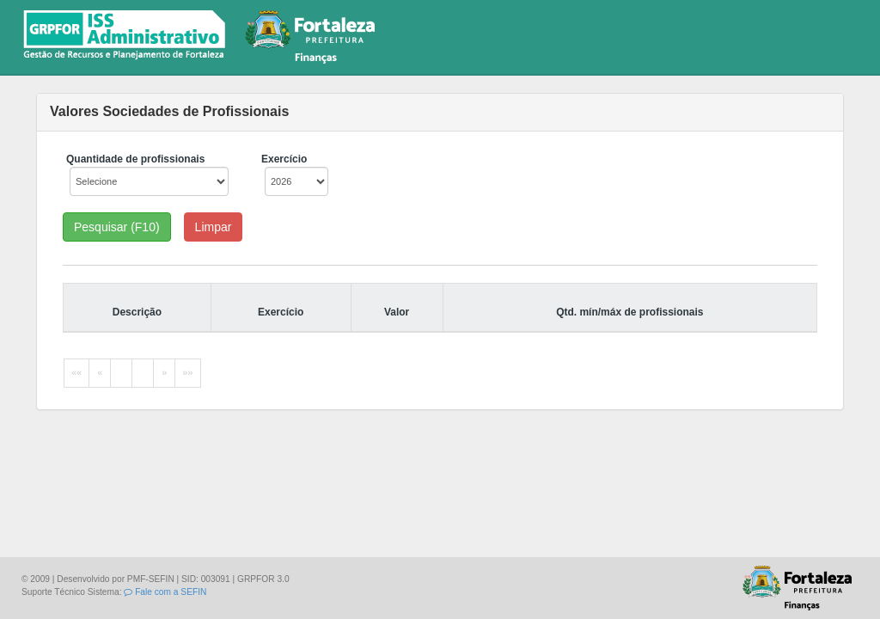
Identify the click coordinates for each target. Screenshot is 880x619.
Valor (396, 312)
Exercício (280, 312)
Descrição (137, 312)
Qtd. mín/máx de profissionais (629, 312)
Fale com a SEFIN (165, 592)
